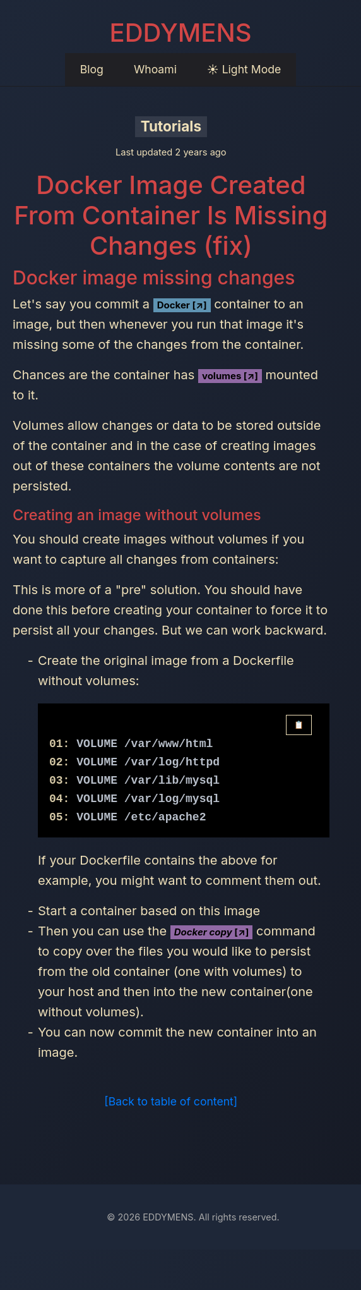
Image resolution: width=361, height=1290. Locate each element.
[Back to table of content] (170, 1101)
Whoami (155, 69)
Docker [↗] (182, 305)
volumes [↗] (230, 376)
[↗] (211, 932)
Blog (92, 69)
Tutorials (171, 126)
